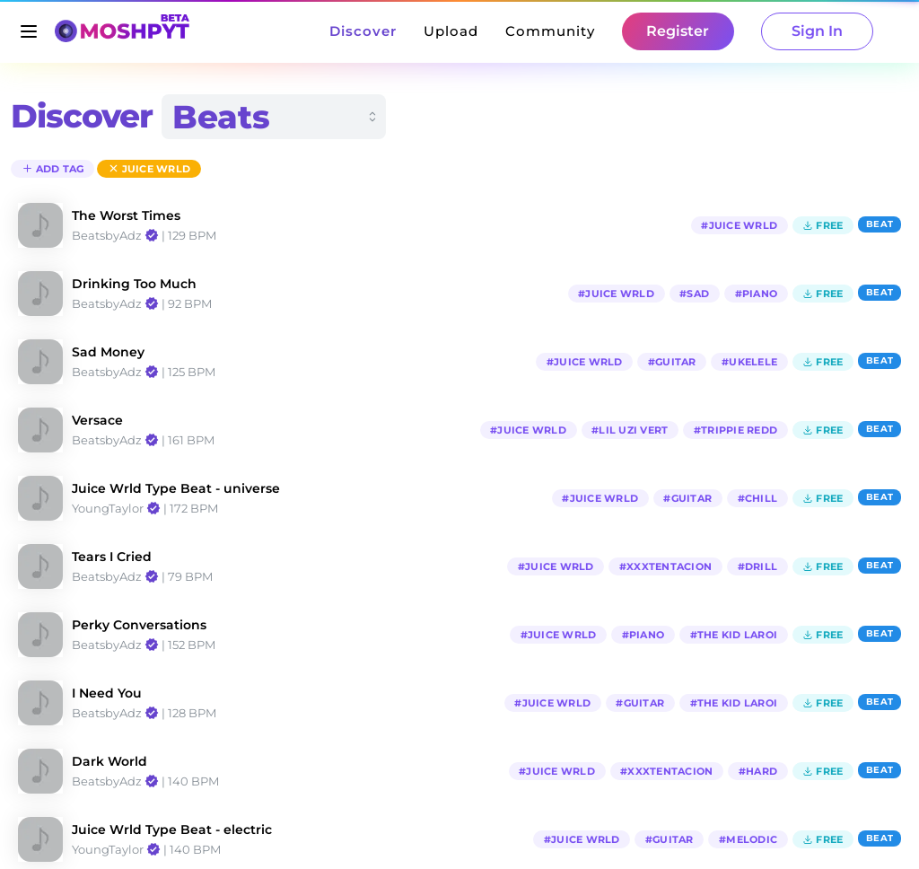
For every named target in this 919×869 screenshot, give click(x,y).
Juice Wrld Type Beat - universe (176, 488)
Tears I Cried (112, 557)
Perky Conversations (139, 625)
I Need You (107, 693)
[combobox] (274, 116)
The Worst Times (126, 215)
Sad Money (108, 352)
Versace (97, 420)
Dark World (109, 761)
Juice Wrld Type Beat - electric (172, 829)
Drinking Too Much (134, 284)
